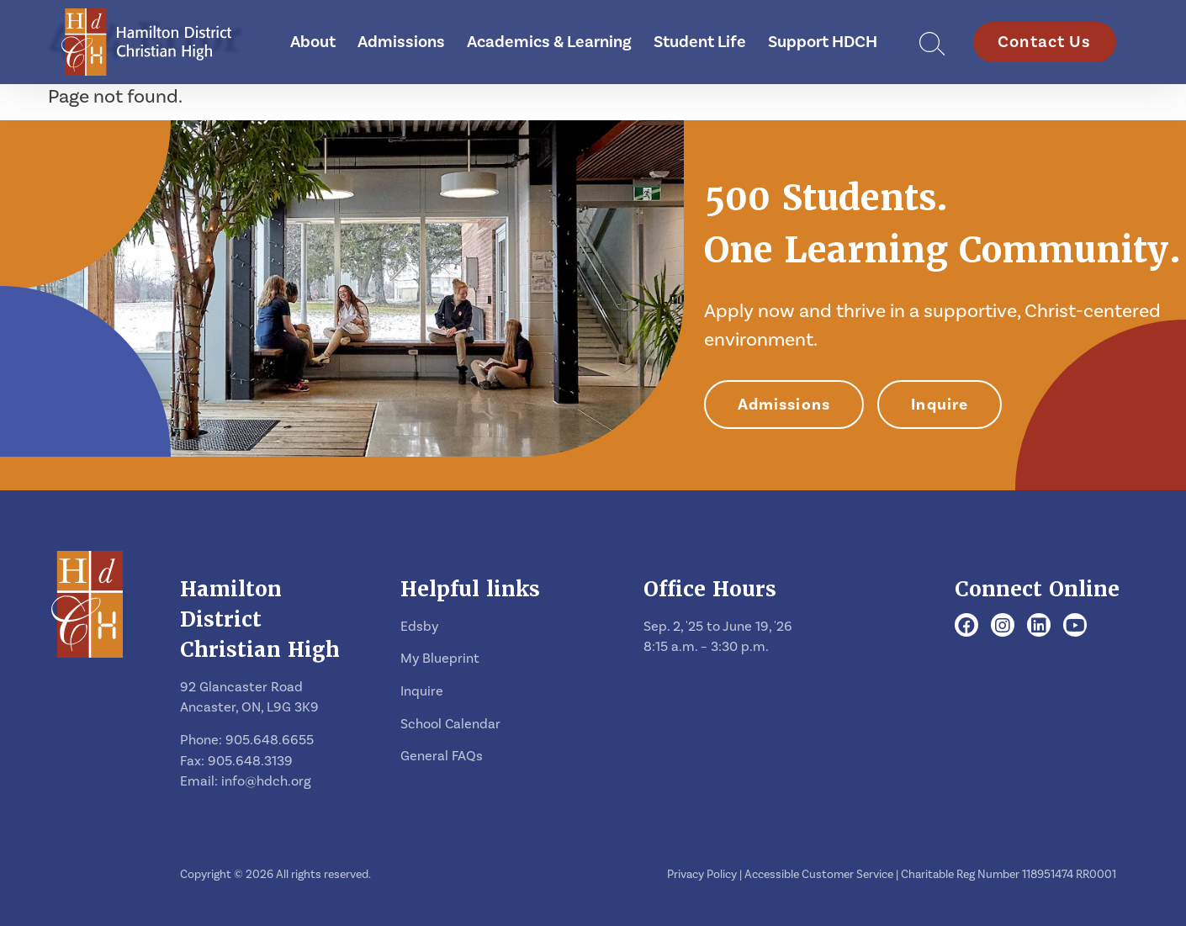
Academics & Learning (549, 41)
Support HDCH (822, 41)
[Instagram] (1002, 626)
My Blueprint (439, 658)
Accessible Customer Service (818, 874)
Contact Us (1045, 41)
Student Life (700, 41)
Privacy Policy (702, 874)
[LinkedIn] (1038, 626)
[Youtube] (1075, 626)
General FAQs (441, 756)
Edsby (419, 626)
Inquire (939, 404)
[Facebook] (966, 626)
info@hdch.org (266, 781)
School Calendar (450, 724)
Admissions (401, 41)
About (313, 41)
